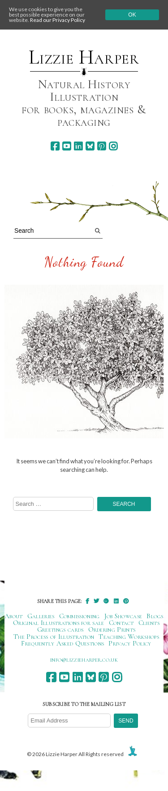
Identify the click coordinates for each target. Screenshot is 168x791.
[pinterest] (101, 146)
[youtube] (66, 146)
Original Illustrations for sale (58, 623)
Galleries (41, 616)
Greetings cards (60, 629)
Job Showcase (123, 616)
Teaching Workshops (129, 637)
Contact (121, 623)
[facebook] (55, 146)
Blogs (155, 616)
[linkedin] (78, 146)
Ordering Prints (112, 629)
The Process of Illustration (53, 637)
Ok (132, 15)
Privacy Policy (129, 643)
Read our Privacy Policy (57, 20)
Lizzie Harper (84, 57)
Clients (148, 623)
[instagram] (113, 146)
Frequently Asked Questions (62, 643)
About (13, 616)
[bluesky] (90, 146)
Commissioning (79, 616)
